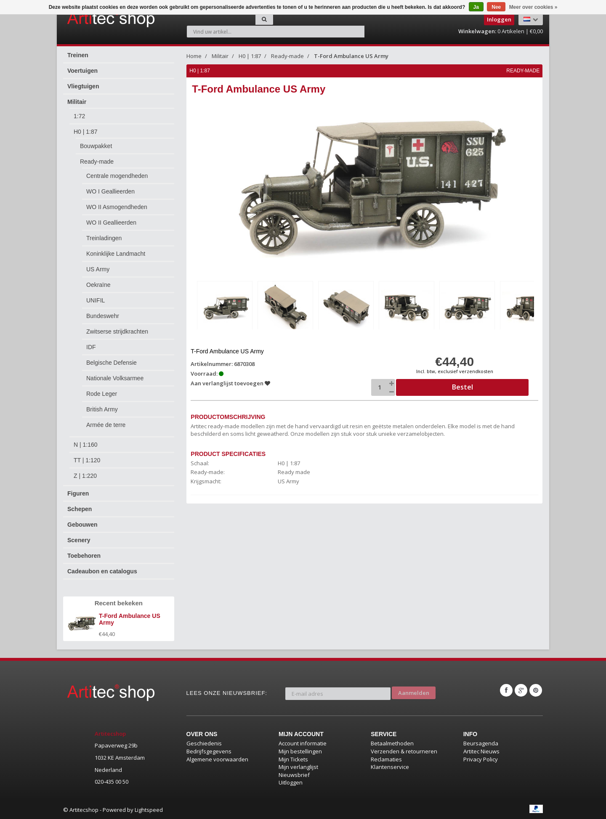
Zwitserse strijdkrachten (117, 331)
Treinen (77, 55)
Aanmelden (413, 690)
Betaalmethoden (392, 743)
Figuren (78, 493)
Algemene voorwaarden (217, 759)
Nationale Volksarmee (115, 378)
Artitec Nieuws (481, 751)
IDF (91, 347)
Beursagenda (480, 743)
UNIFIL (95, 300)
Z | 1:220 (85, 475)
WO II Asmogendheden (116, 207)
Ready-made (97, 161)
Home (194, 56)
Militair (76, 101)
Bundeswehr (102, 316)
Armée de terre (105, 424)
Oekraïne (98, 284)
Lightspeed (149, 810)
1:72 (79, 116)
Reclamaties (386, 759)
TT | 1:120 (87, 460)
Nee (496, 7)
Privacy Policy (480, 759)
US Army (97, 269)
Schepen (79, 509)
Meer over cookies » (533, 7)
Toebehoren (84, 555)
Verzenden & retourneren (404, 751)
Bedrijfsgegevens (208, 751)
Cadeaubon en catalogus (102, 571)
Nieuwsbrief (294, 775)
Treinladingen (104, 238)
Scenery (78, 540)
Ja (476, 7)
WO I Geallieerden (110, 191)
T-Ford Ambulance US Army (351, 56)
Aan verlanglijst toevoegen (231, 382)
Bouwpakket (96, 146)
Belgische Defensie (111, 362)
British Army (102, 409)
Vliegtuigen (83, 86)
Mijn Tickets (293, 759)
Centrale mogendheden (117, 175)
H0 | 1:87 (86, 131)
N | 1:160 (86, 444)
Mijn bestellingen (300, 751)
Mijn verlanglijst (298, 767)
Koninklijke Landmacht (115, 253)
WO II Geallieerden (111, 222)
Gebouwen (82, 524)
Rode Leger (101, 393)
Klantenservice (390, 767)
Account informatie (303, 743)
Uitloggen (291, 782)
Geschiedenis (204, 743)
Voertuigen (82, 70)
